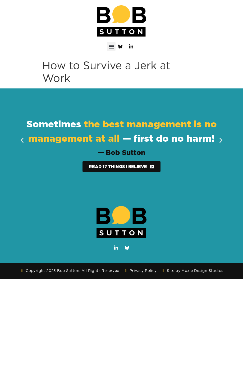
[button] (111, 46)
